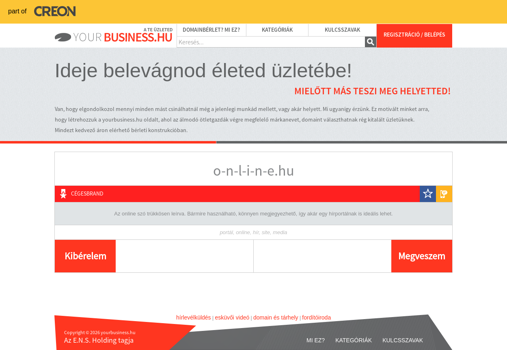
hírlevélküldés (193, 317)
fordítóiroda (316, 317)
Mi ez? (315, 340)
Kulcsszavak (342, 30)
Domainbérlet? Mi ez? (211, 30)
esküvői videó (232, 317)
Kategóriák (277, 30)
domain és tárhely (275, 317)
